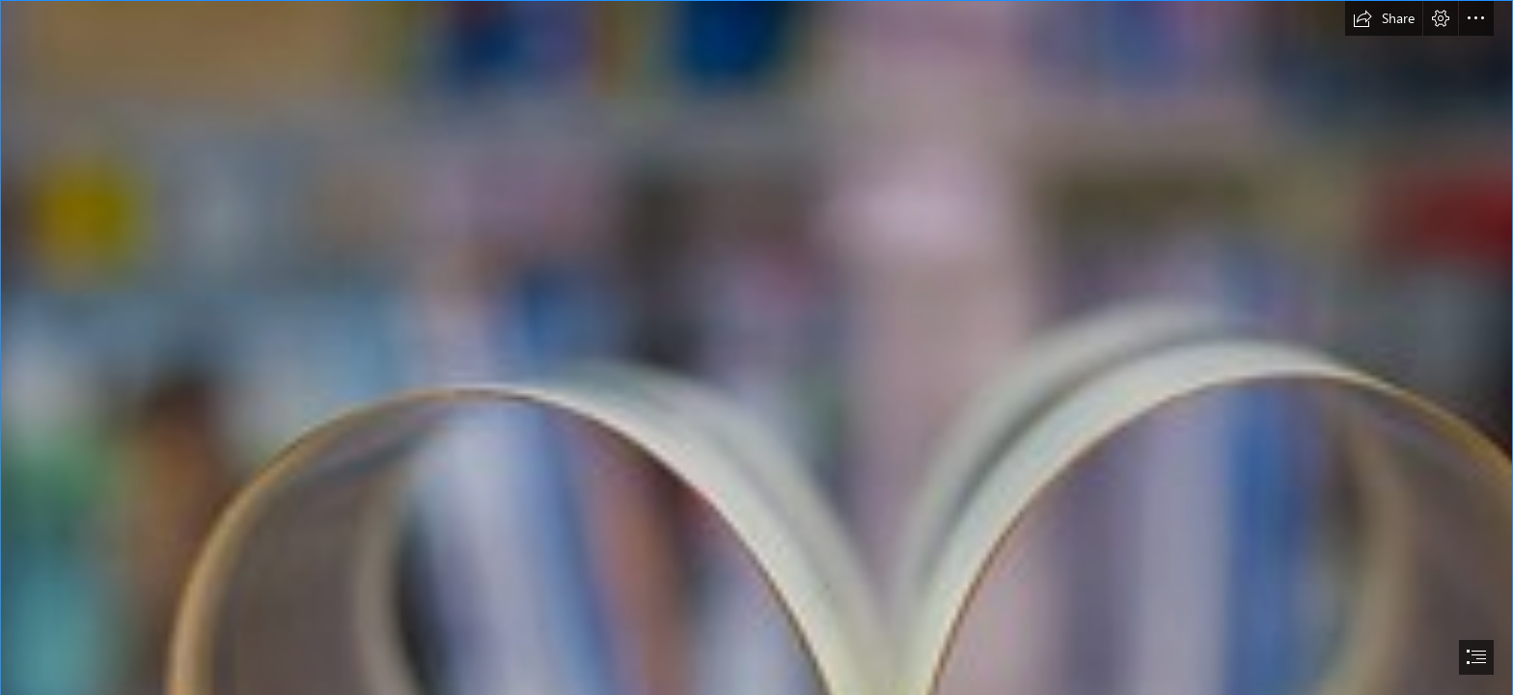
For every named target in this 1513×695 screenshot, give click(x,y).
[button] (1383, 18)
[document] (756, 347)
